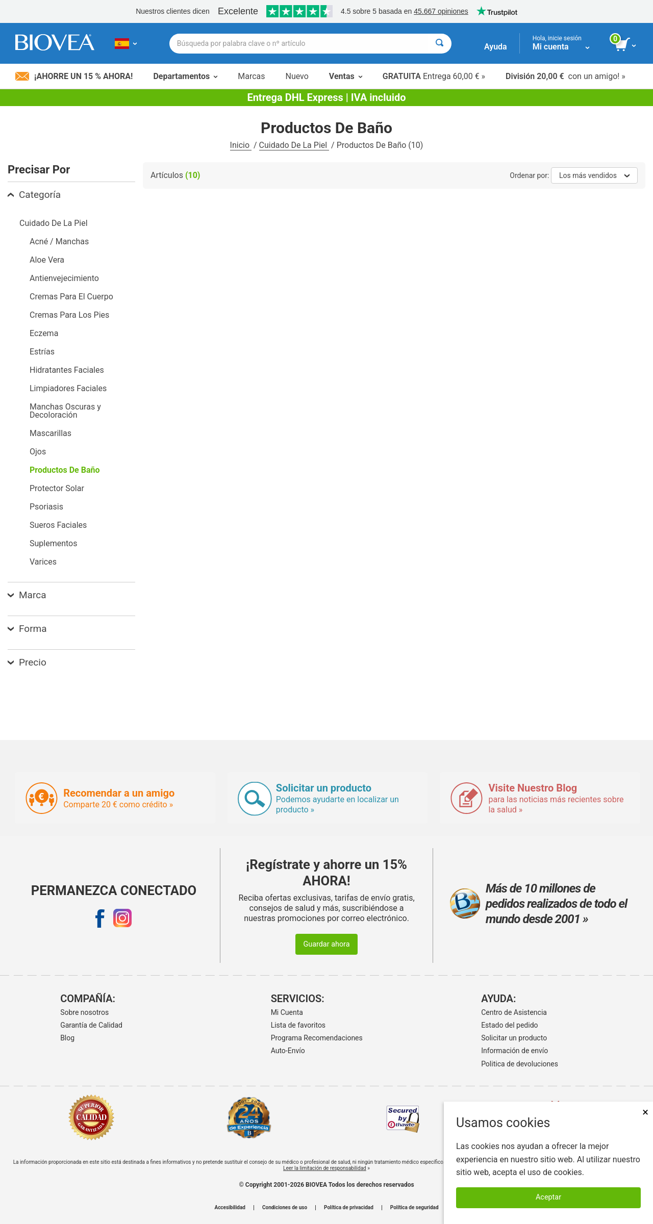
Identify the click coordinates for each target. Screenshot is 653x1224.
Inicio (241, 145)
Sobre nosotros (84, 1012)
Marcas (251, 76)
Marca (27, 595)
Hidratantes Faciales (67, 370)
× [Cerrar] (645, 1112)
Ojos (38, 451)
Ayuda (495, 47)
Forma (27, 628)
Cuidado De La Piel (294, 145)
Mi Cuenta (287, 1012)
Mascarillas (50, 433)
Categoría (34, 194)
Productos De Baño (65, 470)
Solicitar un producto (514, 1038)
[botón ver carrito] (626, 45)
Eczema (44, 333)
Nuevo (296, 76)
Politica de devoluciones (519, 1064)
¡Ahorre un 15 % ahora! (74, 76)
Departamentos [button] (185, 76)
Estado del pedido (509, 1025)
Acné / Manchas (59, 241)
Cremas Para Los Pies (69, 315)
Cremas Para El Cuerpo (71, 296)
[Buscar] (439, 44)
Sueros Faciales (58, 525)
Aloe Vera (47, 260)
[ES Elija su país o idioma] (126, 43)
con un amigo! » (565, 76)
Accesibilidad (229, 1207)
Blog (67, 1038)
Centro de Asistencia (514, 1012)
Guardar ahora (326, 944)
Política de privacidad (348, 1207)
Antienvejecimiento (64, 278)
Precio (27, 662)
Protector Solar (57, 488)
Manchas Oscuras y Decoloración (65, 411)
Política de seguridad (414, 1207)
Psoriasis (46, 507)
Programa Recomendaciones (317, 1038)
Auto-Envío (288, 1051)
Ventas (345, 76)
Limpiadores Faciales (68, 388)
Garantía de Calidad (91, 1025)
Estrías (42, 351)
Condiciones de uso (284, 1207)
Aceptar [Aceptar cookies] (548, 1197)
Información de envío (514, 1051)
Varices (43, 562)
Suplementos (54, 543)
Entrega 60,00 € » (434, 76)
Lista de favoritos (298, 1025)
